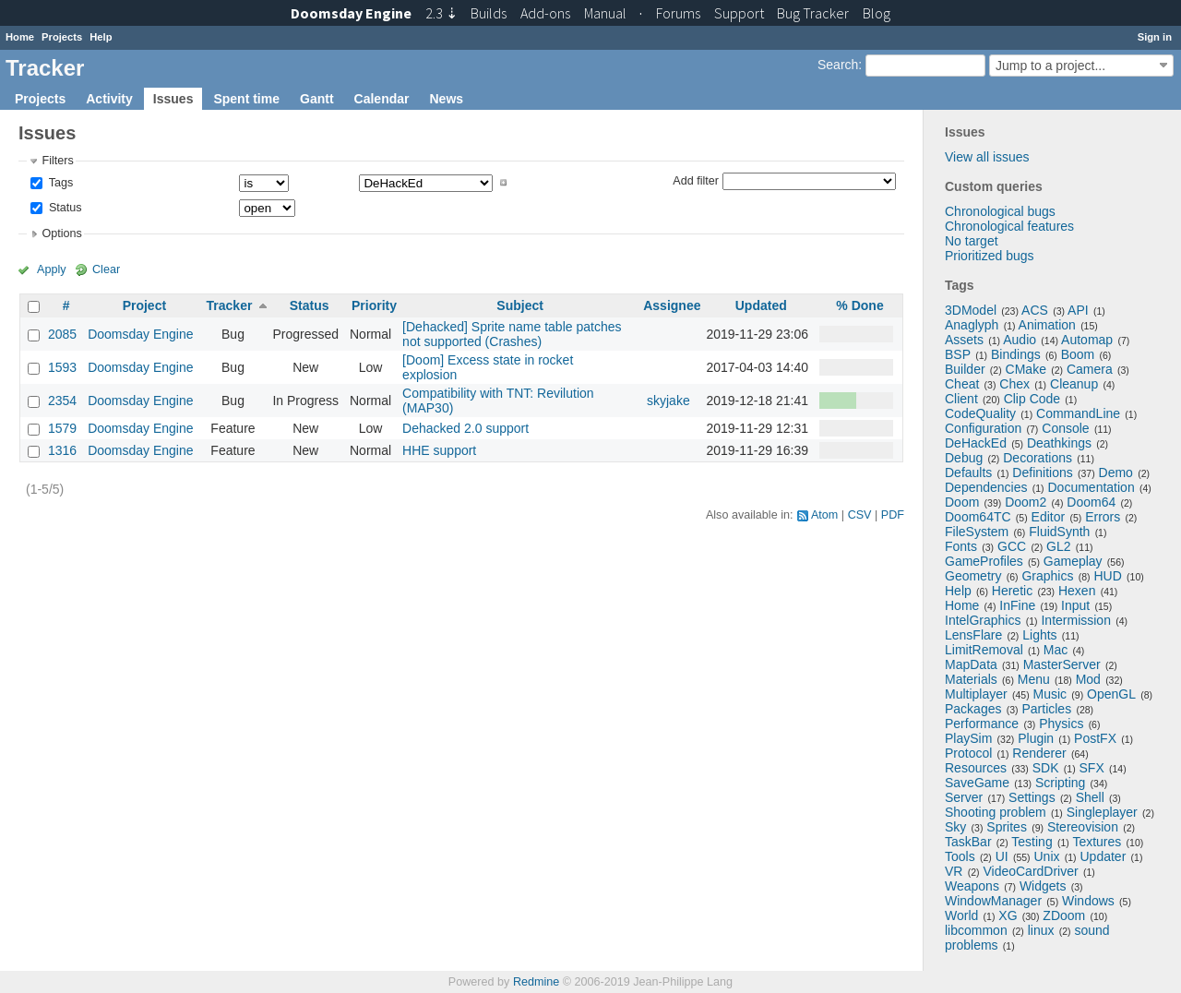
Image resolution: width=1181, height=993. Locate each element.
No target (971, 240)
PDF (892, 514)
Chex (1014, 384)
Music (1050, 694)
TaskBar (968, 841)
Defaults (968, 472)
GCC (1011, 546)
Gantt (317, 98)
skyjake (668, 400)
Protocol (968, 753)
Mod (1088, 679)
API (1078, 310)
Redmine (536, 981)
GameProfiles (984, 561)
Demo (1116, 472)
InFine (1017, 605)
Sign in (1155, 36)
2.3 (441, 13)
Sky (955, 827)
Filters (57, 160)
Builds (489, 13)
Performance (982, 723)
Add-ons (545, 13)
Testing (1031, 841)
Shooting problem (995, 812)
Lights (1039, 635)
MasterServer (1062, 664)
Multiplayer (976, 694)
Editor (1049, 516)
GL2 (1058, 546)
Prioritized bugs (989, 255)
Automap (1087, 339)
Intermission (1075, 620)
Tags (59, 182)
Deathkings (1059, 443)
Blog (876, 13)
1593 (62, 367)
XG (1007, 915)
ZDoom (1064, 915)
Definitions (1042, 472)
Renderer (1039, 753)
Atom (824, 514)
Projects (62, 36)
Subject (519, 305)
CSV (860, 514)
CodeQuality (980, 413)
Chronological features (1009, 226)
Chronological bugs (1000, 211)
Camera (1090, 369)
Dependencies (986, 487)
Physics (1061, 723)
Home (20, 36)
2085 (62, 334)
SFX (1092, 767)
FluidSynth (1059, 531)
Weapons (972, 886)
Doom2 (1025, 502)
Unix (1047, 856)
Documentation (1091, 487)
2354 (62, 400)
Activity (109, 98)
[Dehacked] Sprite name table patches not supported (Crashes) (511, 334)
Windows (1088, 900)
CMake (1026, 369)
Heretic (1012, 590)
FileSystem (976, 531)
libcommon (976, 930)
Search (837, 64)
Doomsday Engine (140, 334)
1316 (62, 450)
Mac (1056, 649)
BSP (958, 354)
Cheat (962, 384)
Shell (1090, 797)
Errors (1102, 516)
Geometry (973, 575)
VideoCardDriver (1030, 871)
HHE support (439, 450)
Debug (964, 457)
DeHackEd (976, 443)
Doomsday (351, 13)
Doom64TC (978, 516)
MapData (971, 664)
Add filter (696, 179)
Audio (1019, 339)
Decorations (1037, 457)
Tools (960, 856)
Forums (678, 13)
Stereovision (1082, 827)
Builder (965, 369)
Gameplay (1073, 561)
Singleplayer (1102, 812)
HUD (1107, 575)
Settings (1032, 797)
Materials (971, 679)
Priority (374, 305)
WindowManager (993, 900)
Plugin (1036, 738)
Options (61, 233)
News (446, 98)
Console (1065, 428)
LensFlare (973, 635)
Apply (51, 269)
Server (964, 797)
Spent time (246, 98)
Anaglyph (971, 324)
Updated (761, 305)
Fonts (961, 546)
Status (63, 207)
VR (953, 871)
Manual (605, 13)
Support (739, 13)
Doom (962, 502)
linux (1041, 930)
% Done (859, 305)
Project (144, 305)
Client (961, 398)
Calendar (382, 98)
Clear (106, 269)
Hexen (1076, 590)
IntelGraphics (982, 620)
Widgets (1043, 886)
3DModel (970, 310)
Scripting (1060, 782)
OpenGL (1111, 694)
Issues (173, 98)
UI (1002, 856)
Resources (976, 767)
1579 (62, 428)
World (961, 915)
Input (1075, 605)
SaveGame (977, 782)
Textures (1096, 841)
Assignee (671, 305)
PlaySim (968, 738)
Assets (964, 339)
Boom (1078, 354)
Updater (1103, 856)
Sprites (1006, 827)
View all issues (987, 157)
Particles (1046, 708)
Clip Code (1032, 398)
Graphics (1047, 575)
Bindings (1016, 354)
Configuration (983, 428)
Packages (973, 708)
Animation (1047, 324)
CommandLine (1078, 413)
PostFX (1095, 738)
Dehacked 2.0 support (465, 428)
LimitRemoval (984, 649)
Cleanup (1074, 384)
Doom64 (1091, 502)
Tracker (230, 305)
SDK (1045, 767)
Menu (1034, 679)
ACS (1034, 310)
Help (100, 36)
